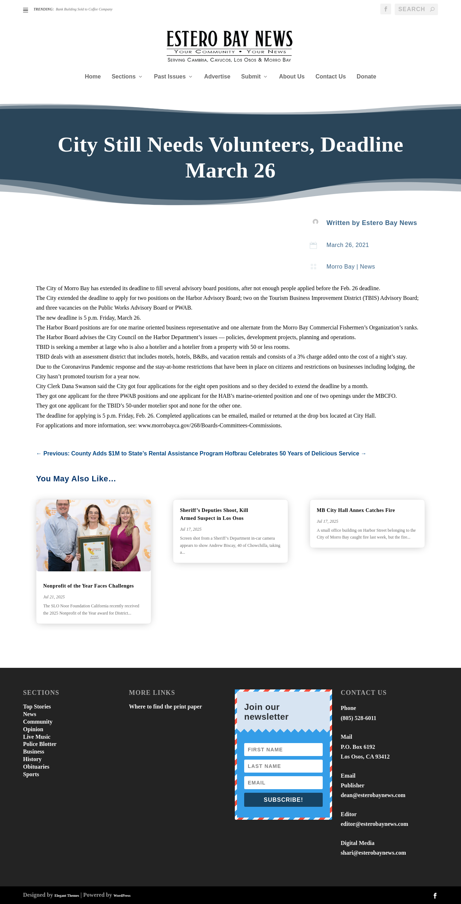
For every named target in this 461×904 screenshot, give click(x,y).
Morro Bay (341, 267)
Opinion (33, 729)
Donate (366, 77)
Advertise (217, 77)
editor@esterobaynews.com (374, 824)
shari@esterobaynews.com (373, 853)
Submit (251, 77)
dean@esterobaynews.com (373, 795)
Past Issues (170, 77)
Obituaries (36, 767)
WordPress (121, 896)
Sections (124, 77)
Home (92, 77)
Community (38, 722)
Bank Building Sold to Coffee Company (84, 9)
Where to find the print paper (165, 706)
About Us (292, 77)
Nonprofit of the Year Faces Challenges (89, 586)
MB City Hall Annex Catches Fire (356, 510)
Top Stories (37, 706)
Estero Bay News (389, 222)
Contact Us (330, 77)
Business (33, 751)
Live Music (36, 737)
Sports (31, 774)
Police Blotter (40, 744)
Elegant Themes (66, 896)
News (367, 267)
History (32, 759)
